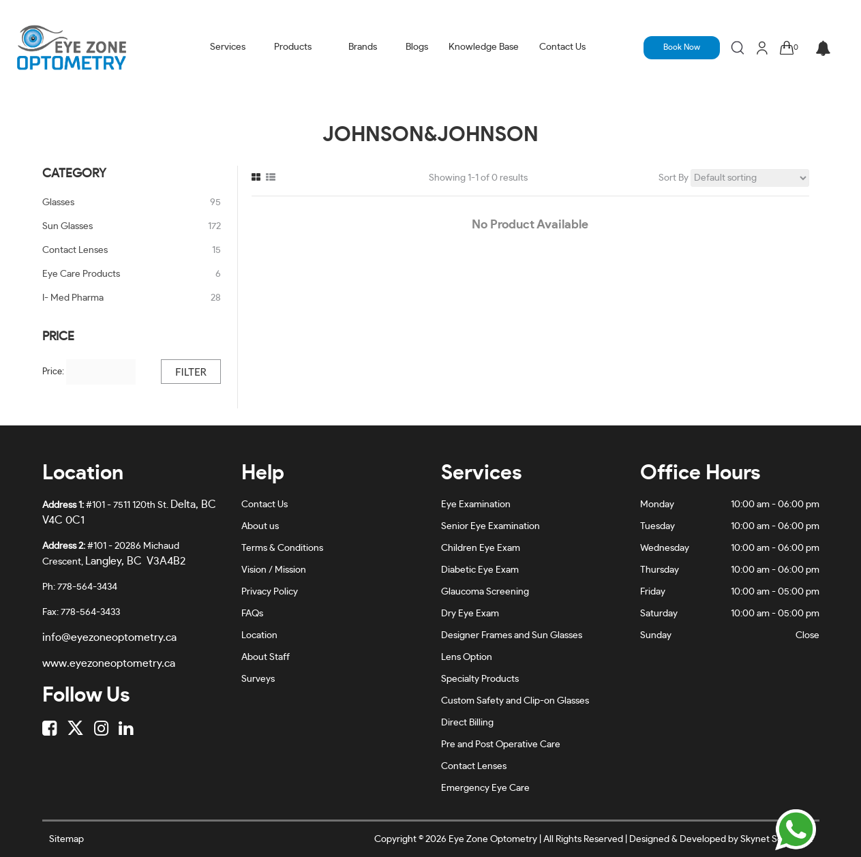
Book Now (681, 47)
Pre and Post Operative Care (500, 744)
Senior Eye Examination (490, 526)
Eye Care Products (81, 274)
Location (259, 635)
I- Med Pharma (73, 298)
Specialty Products (480, 679)
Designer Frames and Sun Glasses (511, 635)
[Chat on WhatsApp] (795, 829)
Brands (362, 47)
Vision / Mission (273, 570)
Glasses (58, 202)
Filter (191, 371)
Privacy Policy (269, 592)
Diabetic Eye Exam (480, 570)
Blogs (417, 47)
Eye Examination (476, 504)
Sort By (674, 178)
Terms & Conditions (282, 548)
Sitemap (66, 839)
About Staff (265, 657)
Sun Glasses (67, 226)
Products (293, 47)
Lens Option (466, 657)
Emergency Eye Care (485, 788)
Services (227, 47)
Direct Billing (467, 722)
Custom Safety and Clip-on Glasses (515, 701)
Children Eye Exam (480, 548)
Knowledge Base (484, 47)
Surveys (258, 679)
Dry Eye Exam (470, 613)
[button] (823, 49)
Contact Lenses (75, 250)
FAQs (252, 613)
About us (260, 526)
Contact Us (562, 47)
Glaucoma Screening (485, 592)
